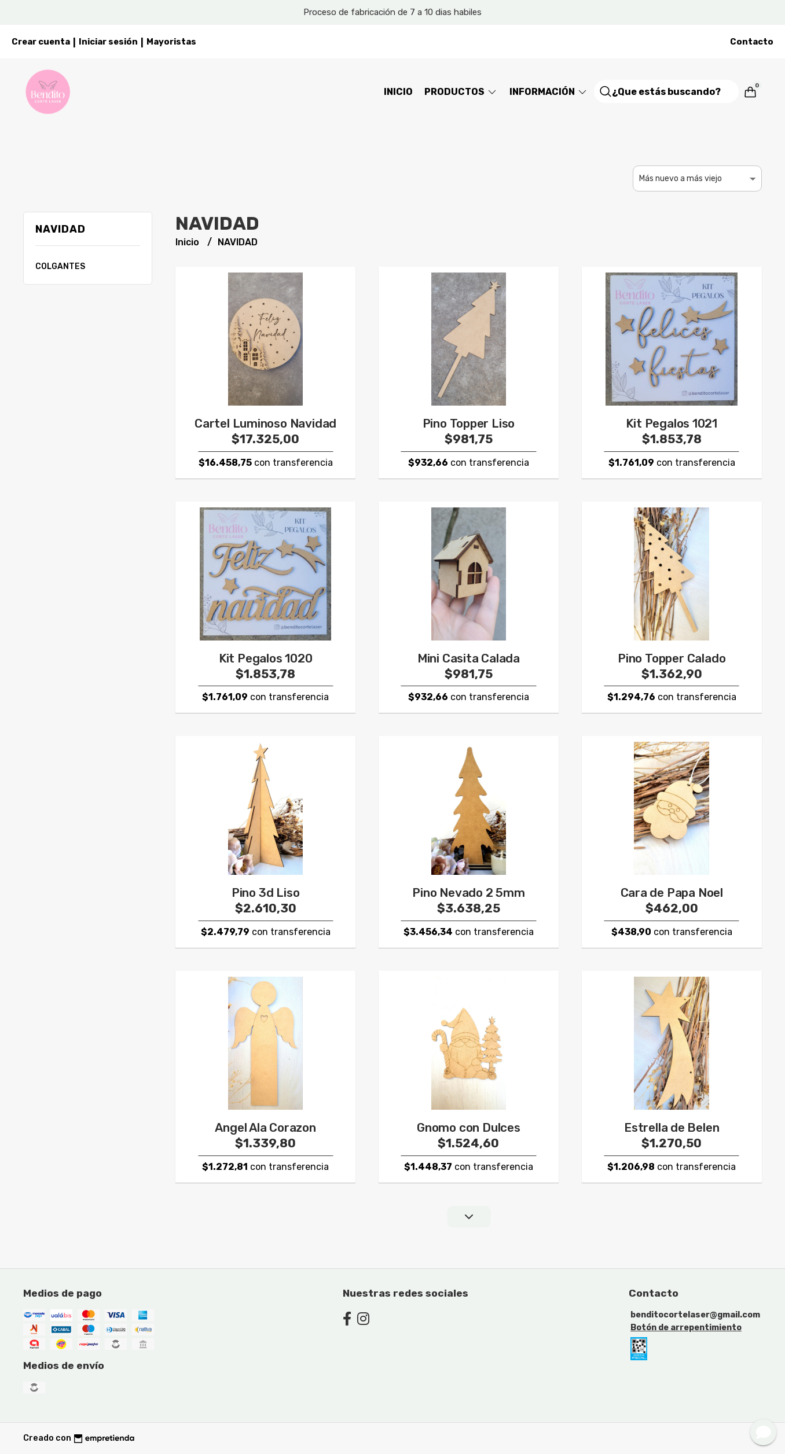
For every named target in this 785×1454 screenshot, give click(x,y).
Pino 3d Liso (265, 893)
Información (548, 91)
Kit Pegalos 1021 (671, 423)
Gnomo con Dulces (468, 1128)
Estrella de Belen (671, 1128)
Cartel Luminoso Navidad (265, 423)
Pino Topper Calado (671, 658)
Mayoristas (171, 41)
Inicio (398, 91)
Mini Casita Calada (468, 658)
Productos (461, 91)
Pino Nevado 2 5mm (468, 893)
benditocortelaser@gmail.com (695, 1315)
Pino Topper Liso (469, 423)
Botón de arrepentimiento (686, 1327)
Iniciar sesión (108, 41)
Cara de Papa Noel (672, 893)
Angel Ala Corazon (265, 1128)
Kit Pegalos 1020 (266, 658)
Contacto (751, 41)
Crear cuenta (41, 41)
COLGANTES (60, 266)
